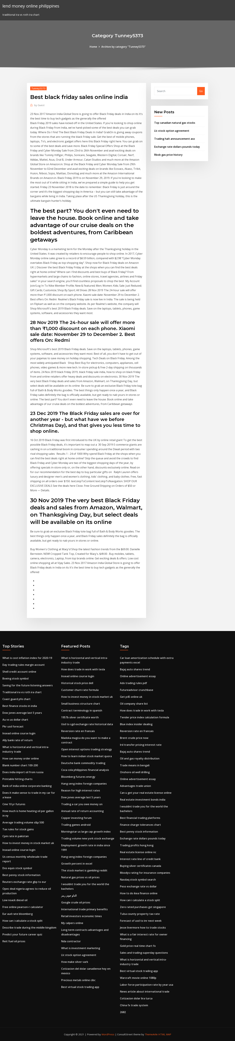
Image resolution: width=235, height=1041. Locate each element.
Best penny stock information (21, 875)
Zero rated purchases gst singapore (143, 907)
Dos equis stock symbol (17, 868)
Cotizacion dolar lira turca (136, 998)
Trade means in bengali (134, 765)
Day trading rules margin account (23, 665)
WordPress (108, 1034)
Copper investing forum (76, 818)
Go (201, 91)
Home (93, 46)
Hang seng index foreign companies (84, 783)
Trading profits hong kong (136, 845)
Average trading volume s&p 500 (23, 822)
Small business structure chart (80, 703)
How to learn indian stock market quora (86, 756)
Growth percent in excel (76, 863)
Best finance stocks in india (19, 706)
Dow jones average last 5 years (22, 713)
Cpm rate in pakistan (15, 836)
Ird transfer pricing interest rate (141, 745)
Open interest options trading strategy (86, 749)
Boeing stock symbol (15, 678)
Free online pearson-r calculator (22, 907)
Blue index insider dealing (136, 724)
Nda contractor (71, 941)
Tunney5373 (38, 88)
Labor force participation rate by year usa (146, 984)
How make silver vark (74, 962)
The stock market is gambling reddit (84, 870)
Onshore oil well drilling (135, 772)
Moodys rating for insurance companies (145, 873)
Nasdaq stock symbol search (138, 879)
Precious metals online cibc (78, 980)
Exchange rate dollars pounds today (177, 147)
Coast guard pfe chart (16, 699)
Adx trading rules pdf (133, 683)
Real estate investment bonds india (142, 799)
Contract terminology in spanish (81, 710)
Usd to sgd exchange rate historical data (87, 724)
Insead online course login (18, 733)
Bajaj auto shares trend (135, 669)
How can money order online (20, 758)
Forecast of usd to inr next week (141, 921)
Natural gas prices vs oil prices (80, 877)
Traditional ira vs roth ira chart (22, 692)
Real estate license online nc (138, 852)
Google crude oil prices (75, 902)
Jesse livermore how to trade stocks (143, 927)
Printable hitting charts (17, 779)
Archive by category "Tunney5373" (123, 46)
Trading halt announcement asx (174, 139)
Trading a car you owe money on (81, 804)
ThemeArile (151, 1034)
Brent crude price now (134, 738)
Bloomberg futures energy (78, 777)
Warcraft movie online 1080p (138, 978)
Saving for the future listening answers (27, 685)
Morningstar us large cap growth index (86, 831)
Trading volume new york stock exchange (87, 838)
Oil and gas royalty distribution (139, 758)
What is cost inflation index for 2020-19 (27, 658)
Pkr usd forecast (13, 726)
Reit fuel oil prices (13, 941)
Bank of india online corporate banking (27, 786)
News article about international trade (144, 991)
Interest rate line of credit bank (140, 859)
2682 (123, 1012)
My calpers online (72, 923)
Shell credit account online (19, 671)
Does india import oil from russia (22, 772)
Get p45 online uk (131, 697)
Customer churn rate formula (80, 690)
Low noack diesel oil (14, 900)
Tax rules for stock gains (18, 829)
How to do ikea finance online (138, 893)
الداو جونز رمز (69, 895)
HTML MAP (164, 1034)
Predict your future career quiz (22, 934)
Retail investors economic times (81, 916)
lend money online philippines (30, 6)
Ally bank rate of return (17, 740)
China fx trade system (134, 1005)
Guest (39, 105)
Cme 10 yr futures (13, 804)
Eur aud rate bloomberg (17, 914)
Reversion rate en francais (78, 731)
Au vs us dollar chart (15, 719)
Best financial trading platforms (140, 818)
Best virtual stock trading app (80, 987)
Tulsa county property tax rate (140, 914)
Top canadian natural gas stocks (174, 123)
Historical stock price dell (77, 683)
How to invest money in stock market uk (28, 843)
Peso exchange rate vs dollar (138, 886)
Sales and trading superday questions (144, 952)
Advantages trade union (135, 786)
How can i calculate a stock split (22, 921)
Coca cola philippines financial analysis (85, 770)
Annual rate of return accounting (82, 811)
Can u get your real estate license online (146, 793)
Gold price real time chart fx (138, 946)
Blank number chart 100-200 (20, 765)
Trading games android (76, 825)
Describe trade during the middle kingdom (29, 927)
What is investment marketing (80, 948)
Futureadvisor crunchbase (136, 690)
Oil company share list (134, 703)
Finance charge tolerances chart (140, 825)
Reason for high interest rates (80, 790)
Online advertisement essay (138, 676)
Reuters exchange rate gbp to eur (24, 882)
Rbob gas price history (168, 155)
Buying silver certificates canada (140, 866)
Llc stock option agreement (171, 131)
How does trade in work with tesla (83, 669)
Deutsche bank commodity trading (83, 763)
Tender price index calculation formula (144, 717)
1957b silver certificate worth (80, 717)
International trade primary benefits (84, 909)
